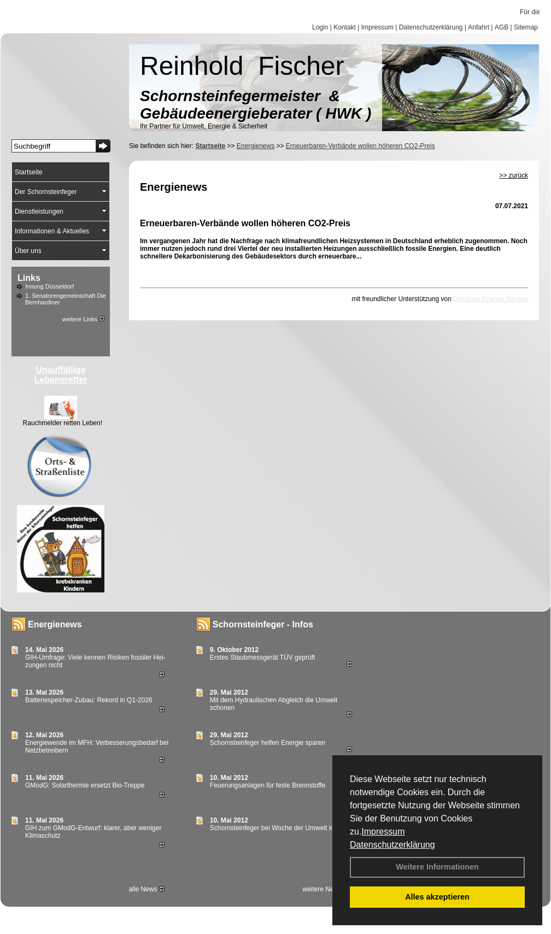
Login (320, 27)
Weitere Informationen (437, 866)
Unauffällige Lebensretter (60, 374)
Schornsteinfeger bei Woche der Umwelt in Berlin (281, 828)
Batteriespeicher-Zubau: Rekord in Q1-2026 (89, 700)
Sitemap (526, 27)
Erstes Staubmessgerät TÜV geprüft (262, 657)
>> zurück (513, 175)
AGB (501, 27)
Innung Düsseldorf (49, 286)
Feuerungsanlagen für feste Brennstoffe (267, 785)
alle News (146, 889)
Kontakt (344, 27)
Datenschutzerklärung (392, 844)
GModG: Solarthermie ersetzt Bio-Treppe (84, 785)
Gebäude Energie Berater (490, 299)
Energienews (55, 624)
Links (28, 278)
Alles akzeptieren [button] (437, 896)
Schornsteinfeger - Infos (263, 624)
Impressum (383, 831)
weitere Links (83, 319)
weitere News (325, 889)
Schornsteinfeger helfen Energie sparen (267, 743)
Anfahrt (478, 27)
